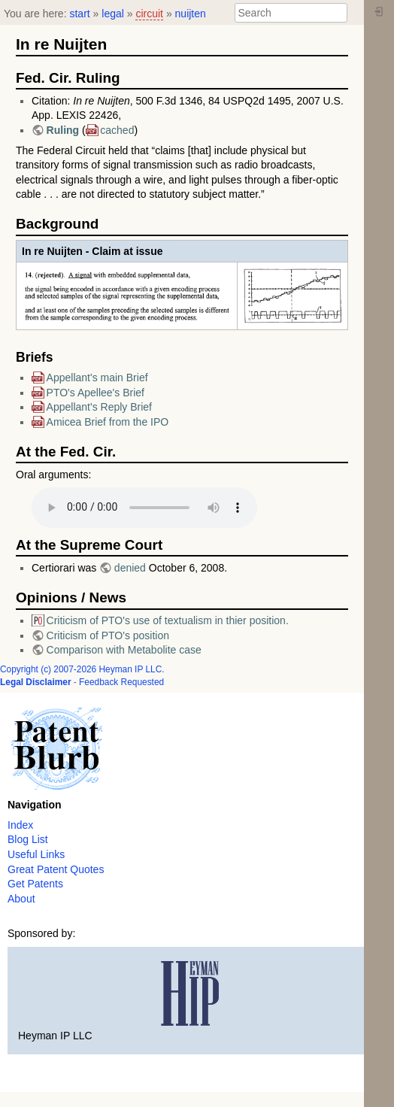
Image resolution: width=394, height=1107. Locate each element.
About (21, 899)
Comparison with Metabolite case (124, 650)
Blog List (28, 839)
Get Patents (35, 884)
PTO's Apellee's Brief (95, 393)
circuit (149, 14)
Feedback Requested (121, 682)
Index (20, 825)
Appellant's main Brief (97, 378)
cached (117, 130)
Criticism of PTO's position (108, 635)
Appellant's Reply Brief (99, 407)
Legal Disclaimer (35, 682)
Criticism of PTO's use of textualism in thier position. (168, 620)
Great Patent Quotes (56, 869)
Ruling (64, 130)
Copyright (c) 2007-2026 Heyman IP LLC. (82, 669)
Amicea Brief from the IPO (108, 422)
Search (339, 13)
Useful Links (36, 854)
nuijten (190, 14)
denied (130, 568)
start (79, 14)
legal (113, 14)
